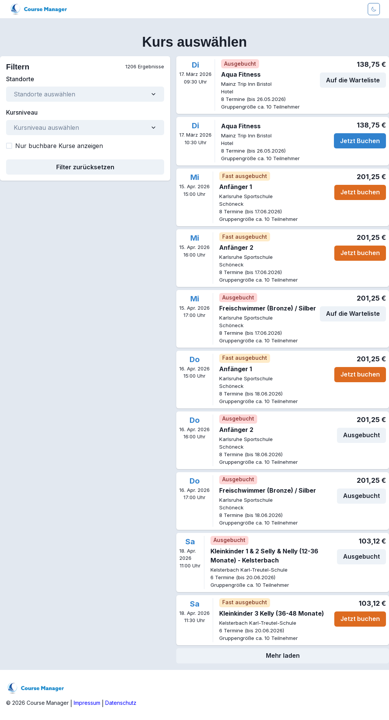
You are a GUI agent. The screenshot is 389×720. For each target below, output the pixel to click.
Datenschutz (120, 703)
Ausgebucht (361, 435)
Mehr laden (283, 655)
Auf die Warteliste (353, 80)
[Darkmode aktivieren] (374, 9)
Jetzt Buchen (360, 141)
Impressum (87, 703)
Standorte (20, 79)
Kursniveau (22, 112)
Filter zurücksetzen (85, 167)
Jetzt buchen (360, 192)
